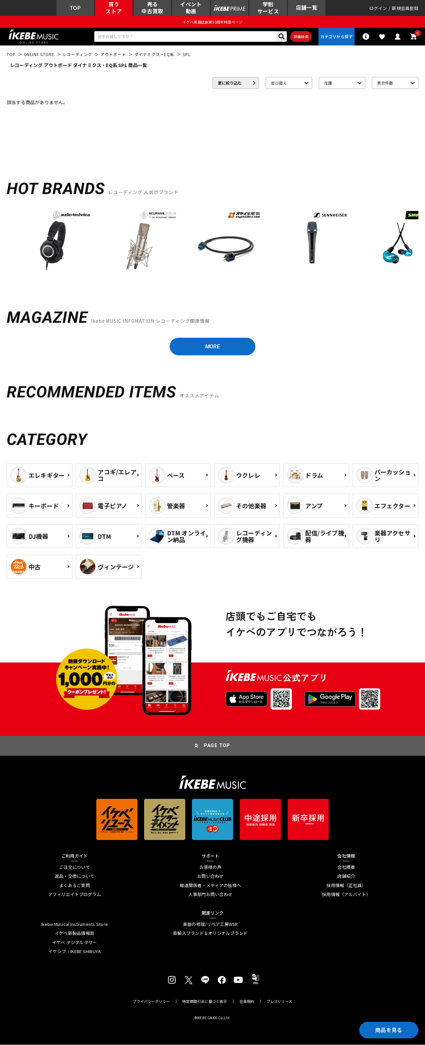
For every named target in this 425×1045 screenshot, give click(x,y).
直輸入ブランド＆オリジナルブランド (210, 934)
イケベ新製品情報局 (74, 934)
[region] (212, 243)
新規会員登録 (405, 8)
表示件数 (385, 83)
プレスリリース (280, 1002)
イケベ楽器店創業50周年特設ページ (212, 22)
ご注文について (74, 867)
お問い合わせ (210, 876)
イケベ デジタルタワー (74, 942)
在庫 (328, 83)
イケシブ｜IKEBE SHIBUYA (74, 952)
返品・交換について (74, 876)
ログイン (378, 8)
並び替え (279, 83)
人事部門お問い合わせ (210, 895)
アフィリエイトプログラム (74, 895)
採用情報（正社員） (346, 885)
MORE (212, 347)
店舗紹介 (346, 876)
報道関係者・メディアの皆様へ (210, 885)
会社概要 (346, 867)
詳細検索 (300, 36)
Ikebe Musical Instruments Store (74, 924)
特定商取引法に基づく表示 (204, 1002)
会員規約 (246, 1002)
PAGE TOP (217, 746)
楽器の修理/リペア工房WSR (210, 924)
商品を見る (388, 1030)
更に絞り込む (230, 83)
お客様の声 (210, 867)
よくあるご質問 (74, 885)
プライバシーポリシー (151, 1002)
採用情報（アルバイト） (346, 895)
